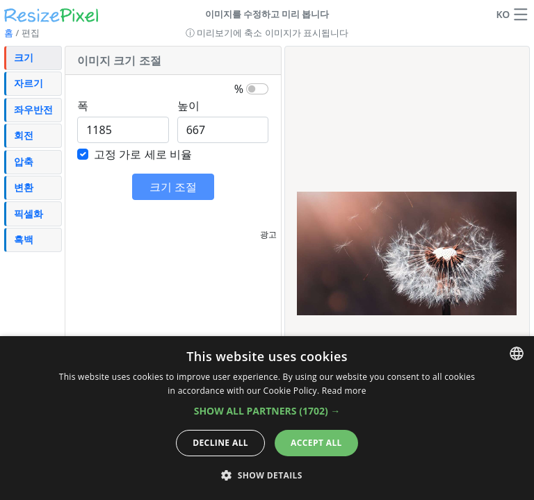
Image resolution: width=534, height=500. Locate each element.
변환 (23, 187)
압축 (23, 161)
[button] (521, 15)
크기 (23, 57)
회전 (23, 135)
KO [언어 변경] (503, 14)
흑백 (23, 239)
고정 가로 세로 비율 (142, 154)
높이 (188, 105)
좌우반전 (33, 109)
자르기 (28, 83)
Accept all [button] (316, 443)
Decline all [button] (220, 443)
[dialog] (267, 418)
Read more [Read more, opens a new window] (344, 391)
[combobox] (517, 353)
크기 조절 (173, 186)
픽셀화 (28, 213)
